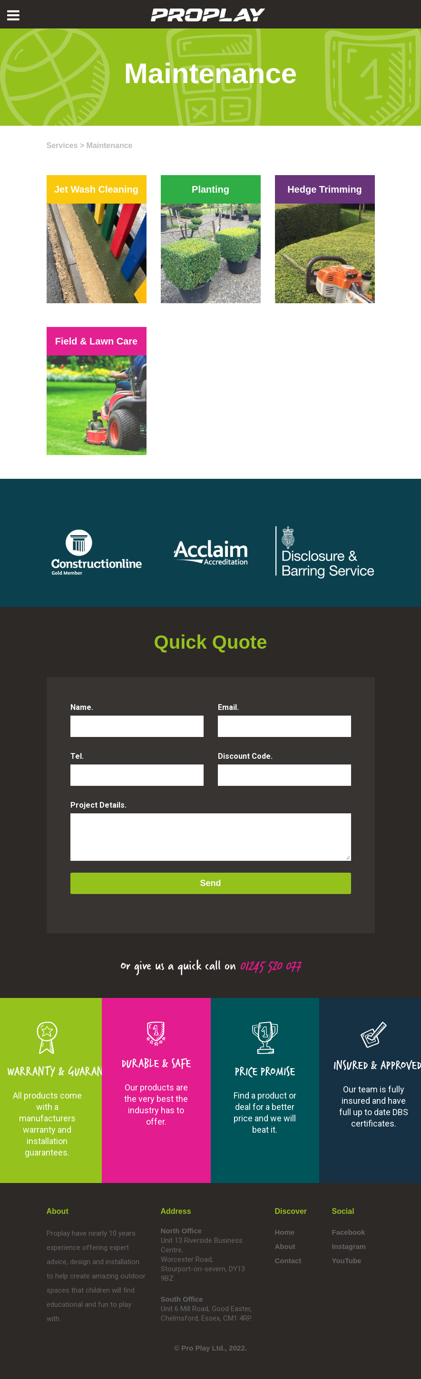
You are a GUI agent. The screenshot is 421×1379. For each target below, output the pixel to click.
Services (62, 145)
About (285, 1246)
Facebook (348, 1232)
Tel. (77, 756)
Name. (81, 707)
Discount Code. (245, 756)
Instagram (349, 1246)
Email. (228, 707)
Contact (288, 1261)
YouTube (347, 1261)
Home (285, 1232)
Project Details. (98, 805)
